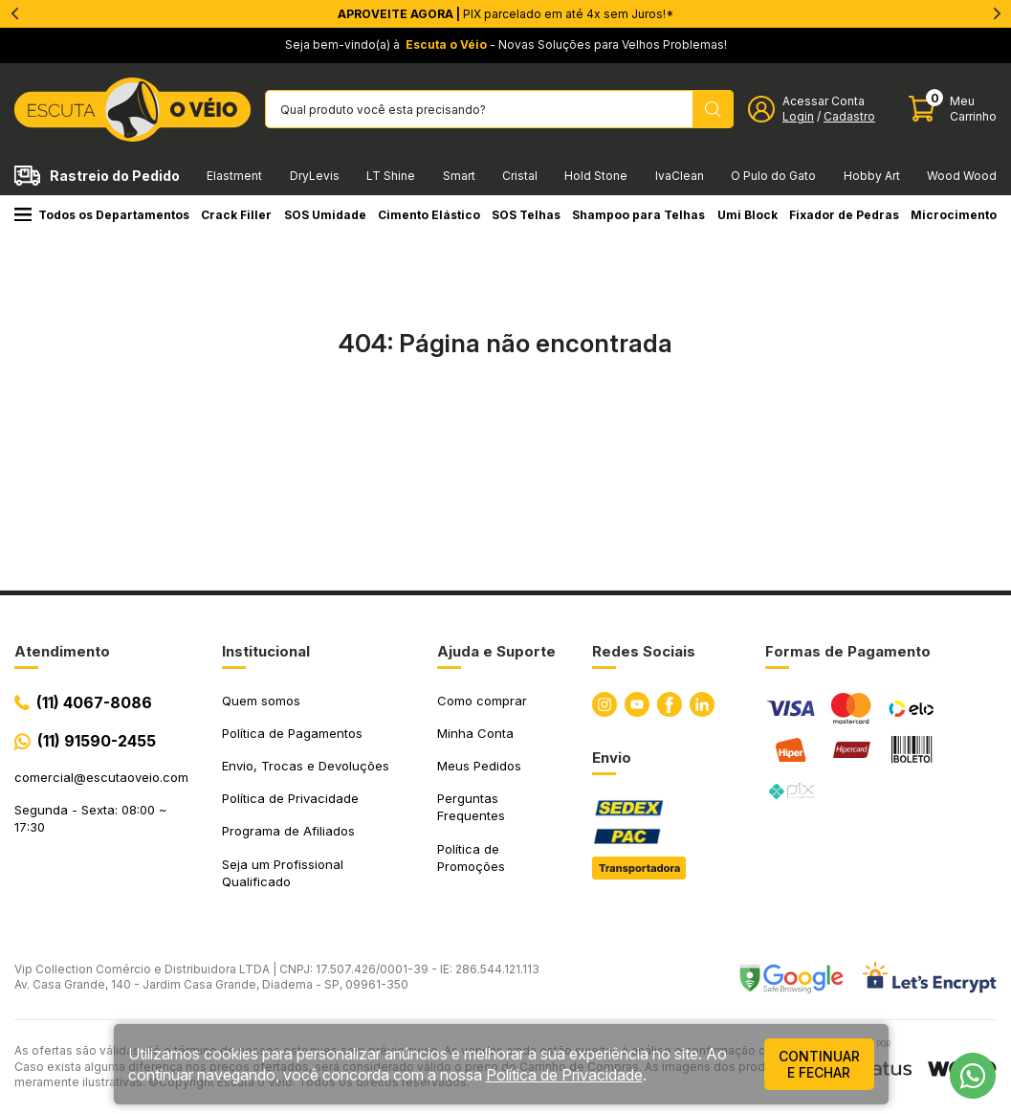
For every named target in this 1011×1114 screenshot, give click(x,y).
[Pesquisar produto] (713, 109)
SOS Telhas (526, 215)
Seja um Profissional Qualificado (282, 873)
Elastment (234, 175)
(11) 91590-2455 (96, 740)
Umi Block (747, 215)
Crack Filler (236, 215)
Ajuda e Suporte (496, 651)
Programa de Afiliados (288, 830)
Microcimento (954, 215)
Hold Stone (595, 175)
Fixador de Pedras (844, 215)
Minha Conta (475, 733)
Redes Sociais (643, 651)
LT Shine (390, 175)
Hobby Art (872, 175)
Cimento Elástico (429, 215)
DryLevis (315, 175)
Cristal (520, 175)
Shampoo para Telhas (638, 215)
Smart (459, 175)
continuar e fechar (819, 1064)
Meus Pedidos (479, 765)
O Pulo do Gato (773, 175)
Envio (611, 757)
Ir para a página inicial (506, 426)
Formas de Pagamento (848, 651)
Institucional (266, 651)
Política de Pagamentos (292, 733)
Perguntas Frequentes (471, 807)
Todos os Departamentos (101, 215)
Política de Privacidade (290, 798)
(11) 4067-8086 (94, 702)
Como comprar (482, 700)
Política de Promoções (471, 857)
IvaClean (679, 175)
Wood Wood (962, 175)
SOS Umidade (325, 215)
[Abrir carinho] (953, 108)
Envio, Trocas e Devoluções (305, 765)
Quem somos (261, 700)
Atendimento (62, 651)
